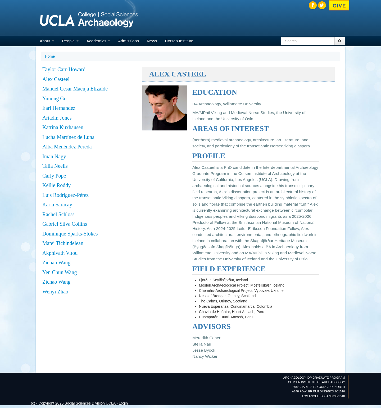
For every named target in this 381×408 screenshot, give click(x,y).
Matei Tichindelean (62, 243)
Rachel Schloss (58, 214)
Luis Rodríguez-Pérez (65, 195)
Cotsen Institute (179, 41)
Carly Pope (54, 176)
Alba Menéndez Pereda (67, 146)
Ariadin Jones (57, 118)
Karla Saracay (57, 204)
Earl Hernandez (58, 108)
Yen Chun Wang (59, 272)
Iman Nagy (54, 156)
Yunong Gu (54, 98)
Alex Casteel (56, 79)
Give (339, 5)
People (70, 41)
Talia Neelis (55, 166)
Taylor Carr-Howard (63, 69)
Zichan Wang (56, 262)
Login (123, 403)
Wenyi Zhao (55, 291)
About (47, 41)
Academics (98, 41)
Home (50, 56)
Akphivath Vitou (60, 253)
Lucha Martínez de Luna (68, 137)
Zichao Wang (56, 282)
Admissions (128, 41)
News (152, 41)
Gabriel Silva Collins (64, 224)
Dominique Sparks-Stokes (70, 234)
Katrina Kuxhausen (62, 127)
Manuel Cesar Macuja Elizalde (75, 89)
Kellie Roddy (56, 185)
